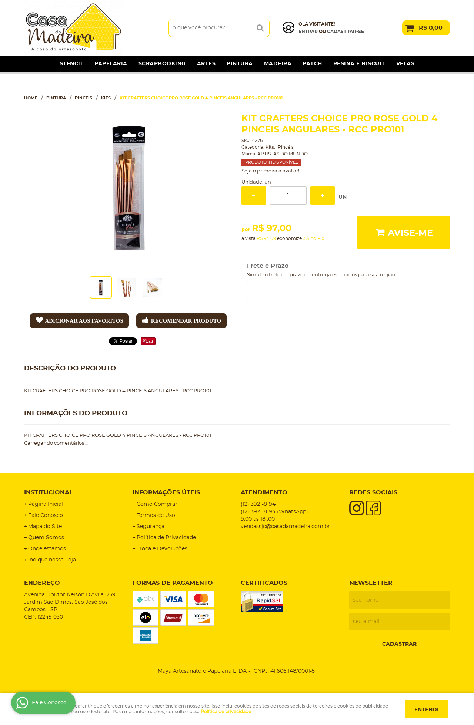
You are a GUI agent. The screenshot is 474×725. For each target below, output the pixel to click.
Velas (405, 63)
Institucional (48, 492)
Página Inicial (45, 504)
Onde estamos (47, 548)
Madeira (278, 63)
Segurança (150, 526)
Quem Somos (46, 537)
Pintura (240, 63)
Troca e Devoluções (162, 548)
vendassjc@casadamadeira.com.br (285, 526)
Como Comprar (157, 504)
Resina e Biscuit (359, 63)
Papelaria (110, 63)
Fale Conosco (45, 515)
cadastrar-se (345, 31)
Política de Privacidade (166, 537)
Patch (312, 63)
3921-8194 (258, 504)
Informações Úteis (166, 492)
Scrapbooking (162, 63)
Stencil (72, 63)
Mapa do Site (45, 526)
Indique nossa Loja (52, 560)
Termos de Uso (156, 515)
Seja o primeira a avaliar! (270, 171)
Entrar (308, 31)
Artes (206, 63)
